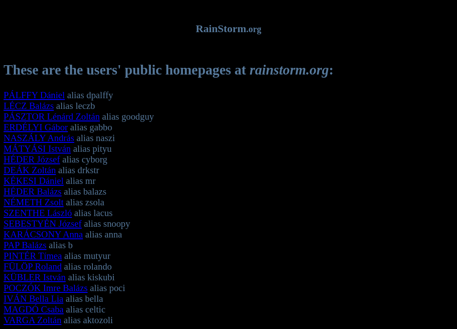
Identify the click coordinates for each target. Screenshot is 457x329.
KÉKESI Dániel (34, 180)
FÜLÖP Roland (33, 266)
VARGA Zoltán (33, 320)
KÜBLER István (35, 277)
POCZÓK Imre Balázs (45, 288)
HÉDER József (32, 159)
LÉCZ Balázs (29, 105)
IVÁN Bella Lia (33, 298)
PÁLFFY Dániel (34, 95)
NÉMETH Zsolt (34, 202)
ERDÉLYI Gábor (36, 127)
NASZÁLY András (39, 138)
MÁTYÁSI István (37, 148)
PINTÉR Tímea (33, 255)
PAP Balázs (25, 245)
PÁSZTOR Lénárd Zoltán (52, 116)
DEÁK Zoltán (30, 170)
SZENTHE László (38, 213)
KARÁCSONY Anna (43, 234)
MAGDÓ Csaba (34, 309)
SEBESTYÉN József (43, 223)
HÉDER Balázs (33, 191)
